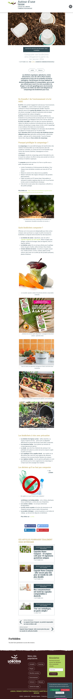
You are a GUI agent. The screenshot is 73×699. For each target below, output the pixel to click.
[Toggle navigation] (70, 6)
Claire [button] (33, 61)
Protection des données (47, 696)
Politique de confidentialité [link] (59, 696)
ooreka (32, 516)
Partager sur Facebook (30, 526)
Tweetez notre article (43, 526)
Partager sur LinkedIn (30, 530)
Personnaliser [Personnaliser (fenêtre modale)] (59, 692)
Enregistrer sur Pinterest (42, 530)
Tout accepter (55, 690)
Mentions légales (35, 696)
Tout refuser (65, 690)
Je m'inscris (53, 674)
